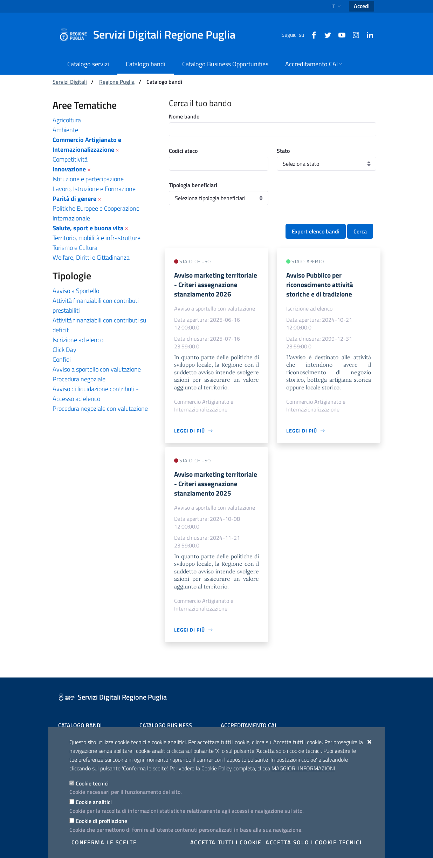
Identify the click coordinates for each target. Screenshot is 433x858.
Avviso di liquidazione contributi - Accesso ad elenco (96, 393)
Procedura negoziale (79, 379)
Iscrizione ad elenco (78, 340)
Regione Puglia (117, 81)
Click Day (64, 349)
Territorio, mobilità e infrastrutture (96, 238)
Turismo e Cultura (75, 247)
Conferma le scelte (104, 842)
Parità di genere (74, 198)
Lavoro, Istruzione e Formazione (94, 188)
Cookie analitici (94, 802)
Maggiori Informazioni (303, 768)
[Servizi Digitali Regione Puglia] (151, 34)
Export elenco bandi (315, 231)
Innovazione (69, 169)
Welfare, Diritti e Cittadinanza (91, 257)
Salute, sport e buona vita (88, 228)
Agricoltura (67, 120)
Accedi (362, 6)
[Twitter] (325, 34)
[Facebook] (311, 34)
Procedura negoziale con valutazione (100, 408)
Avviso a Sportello (76, 290)
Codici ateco (183, 151)
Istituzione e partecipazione (88, 179)
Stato (283, 151)
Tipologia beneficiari (193, 185)
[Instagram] (353, 34)
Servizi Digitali (70, 81)
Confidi (62, 359)
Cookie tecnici (92, 783)
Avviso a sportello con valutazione (97, 369)
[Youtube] (339, 34)
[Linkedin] (367, 34)
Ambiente (65, 130)
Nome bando (184, 116)
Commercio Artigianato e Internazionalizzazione (87, 144)
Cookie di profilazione (101, 821)
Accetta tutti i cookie (226, 842)
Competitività (70, 159)
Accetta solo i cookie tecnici (314, 842)
